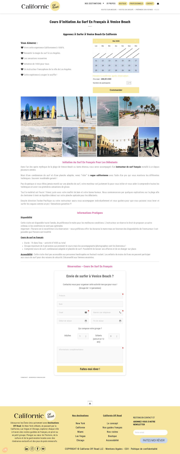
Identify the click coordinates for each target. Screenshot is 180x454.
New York (80, 423)
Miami (80, 431)
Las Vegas (80, 436)
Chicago (80, 440)
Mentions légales (114, 448)
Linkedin (26, 448)
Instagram (32, 448)
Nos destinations (93, 3)
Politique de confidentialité (144, 448)
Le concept (112, 423)
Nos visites (112, 431)
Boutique (112, 436)
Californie (80, 427)
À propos (111, 3)
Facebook (37, 448)
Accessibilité (112, 440)
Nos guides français (112, 427)
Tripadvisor (43, 448)
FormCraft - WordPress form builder (33, 377)
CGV (127, 448)
